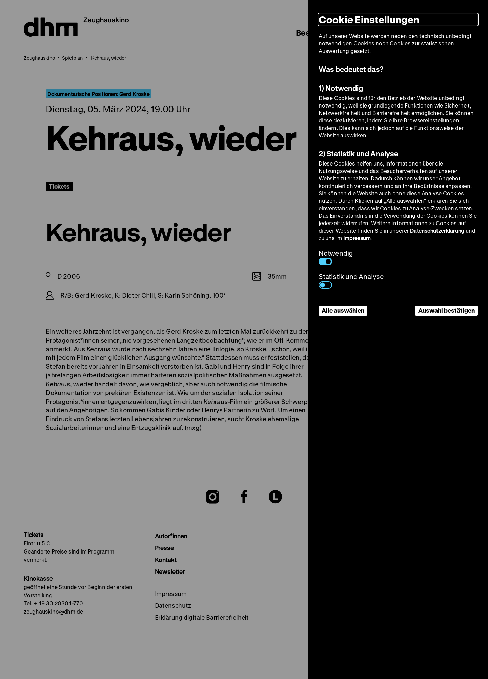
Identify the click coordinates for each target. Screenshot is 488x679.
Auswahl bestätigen (446, 310)
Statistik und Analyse (351, 280)
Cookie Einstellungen (369, 19)
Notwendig (336, 257)
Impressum (356, 238)
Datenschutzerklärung (437, 230)
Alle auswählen (343, 310)
